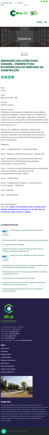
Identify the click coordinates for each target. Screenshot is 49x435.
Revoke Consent (3, 431)
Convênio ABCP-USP (7, 372)
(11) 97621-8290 (14, 334)
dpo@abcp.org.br (26, 340)
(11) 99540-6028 (11, 336)
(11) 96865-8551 (14, 331)
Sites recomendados (7, 366)
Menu (40, 22)
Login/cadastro (6, 357)
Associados (4, 351)
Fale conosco (5, 363)
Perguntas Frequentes (8, 360)
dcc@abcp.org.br (7, 3)
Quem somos (5, 348)
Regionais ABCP (6, 354)
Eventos (25, 55)
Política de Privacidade (8, 369)
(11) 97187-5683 (10, 338)
